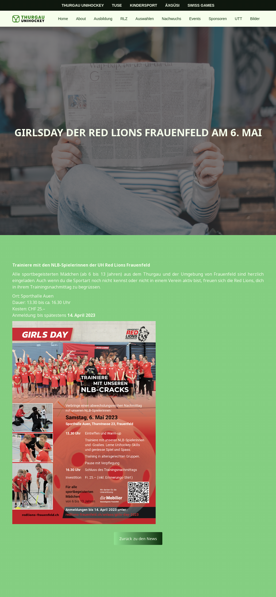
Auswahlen (145, 19)
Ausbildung (103, 19)
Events (195, 19)
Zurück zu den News (138, 538)
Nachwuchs (171, 19)
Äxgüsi (172, 5)
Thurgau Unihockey (83, 5)
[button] (81, 19)
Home (63, 19)
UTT (238, 19)
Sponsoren (218, 19)
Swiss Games (200, 5)
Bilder (255, 19)
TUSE (117, 5)
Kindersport (143, 5)
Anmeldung (23, 315)
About (81, 19)
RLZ (123, 19)
